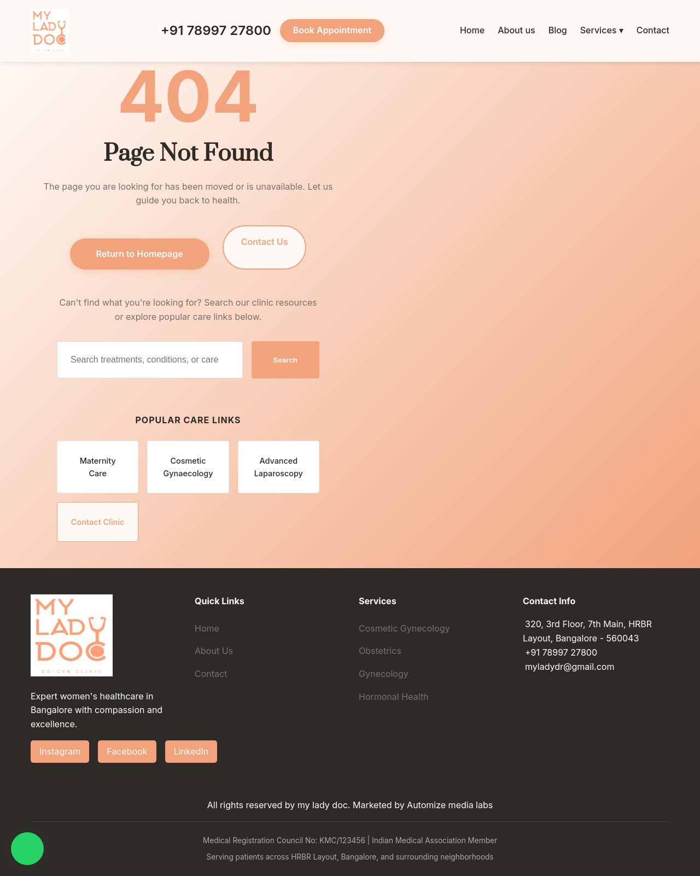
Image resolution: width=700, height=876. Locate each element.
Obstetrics (380, 650)
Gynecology (384, 673)
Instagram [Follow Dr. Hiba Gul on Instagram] (59, 751)
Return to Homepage (139, 253)
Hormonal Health (393, 696)
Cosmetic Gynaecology (188, 467)
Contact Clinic (98, 522)
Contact (653, 30)
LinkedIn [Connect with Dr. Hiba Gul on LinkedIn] (191, 751)
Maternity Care (98, 467)
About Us (214, 650)
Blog (558, 30)
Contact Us (264, 241)
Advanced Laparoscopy (278, 467)
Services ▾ (601, 30)
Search (285, 360)
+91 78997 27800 (207, 30)
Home (472, 30)
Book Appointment (332, 30)
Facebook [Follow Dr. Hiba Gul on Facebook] (127, 751)
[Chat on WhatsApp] (27, 848)
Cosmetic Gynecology (404, 628)
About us (516, 30)
